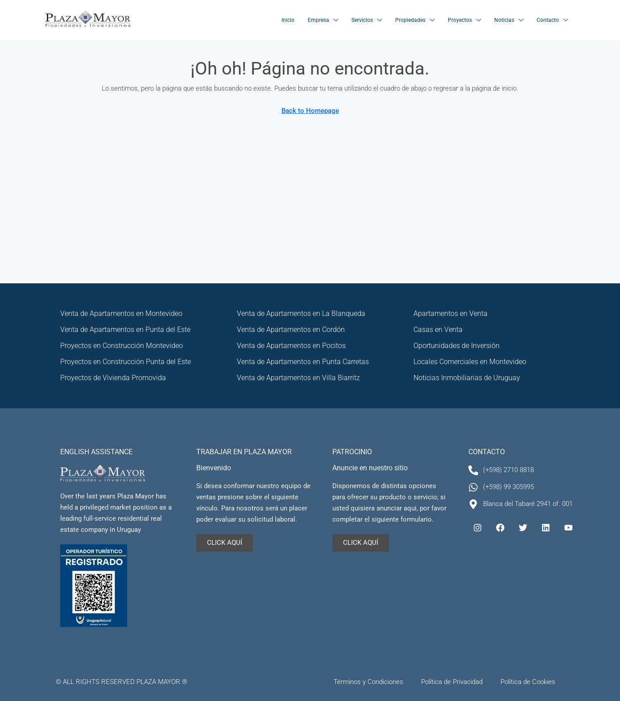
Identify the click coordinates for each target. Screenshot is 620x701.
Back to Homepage (310, 111)
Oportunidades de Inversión (456, 345)
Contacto (548, 20)
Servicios (362, 20)
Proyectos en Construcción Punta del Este (125, 361)
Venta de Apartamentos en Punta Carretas (303, 361)
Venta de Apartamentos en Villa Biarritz (298, 377)
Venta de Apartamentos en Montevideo (121, 313)
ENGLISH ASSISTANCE (96, 452)
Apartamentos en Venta (450, 313)
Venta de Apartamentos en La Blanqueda (301, 313)
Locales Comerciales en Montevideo (469, 361)
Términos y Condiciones (368, 682)
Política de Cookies (527, 682)
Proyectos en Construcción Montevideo (121, 345)
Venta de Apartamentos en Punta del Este (125, 329)
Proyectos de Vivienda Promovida (113, 377)
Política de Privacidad (452, 682)
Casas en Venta (438, 329)
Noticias (504, 20)
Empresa (318, 20)
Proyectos (460, 20)
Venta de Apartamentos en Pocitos (291, 345)
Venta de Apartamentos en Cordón (291, 329)
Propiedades (410, 20)
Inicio (287, 20)
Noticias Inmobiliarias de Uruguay (466, 377)
